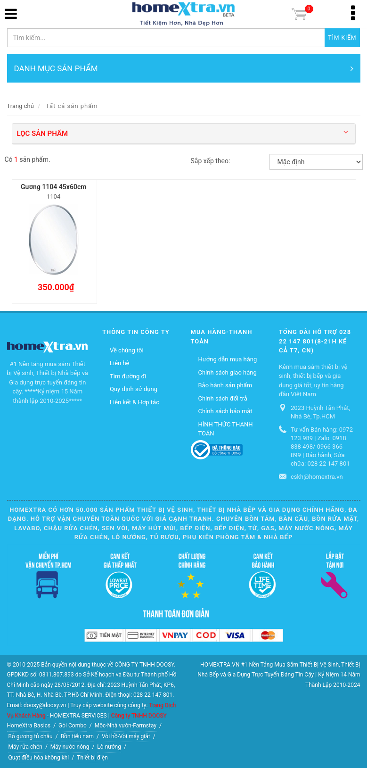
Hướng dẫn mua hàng (227, 359)
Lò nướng (109, 746)
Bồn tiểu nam (77, 736)
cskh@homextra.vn (317, 476)
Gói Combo (72, 725)
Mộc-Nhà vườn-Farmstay (125, 725)
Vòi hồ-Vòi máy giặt (126, 736)
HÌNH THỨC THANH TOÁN (225, 429)
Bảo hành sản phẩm (225, 385)
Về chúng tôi (127, 350)
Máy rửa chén (25, 746)
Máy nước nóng (70, 746)
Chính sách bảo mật (225, 411)
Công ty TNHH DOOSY (139, 715)
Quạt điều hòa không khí (38, 757)
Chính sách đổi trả (222, 398)
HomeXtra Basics (29, 725)
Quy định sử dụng (133, 388)
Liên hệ (120, 363)
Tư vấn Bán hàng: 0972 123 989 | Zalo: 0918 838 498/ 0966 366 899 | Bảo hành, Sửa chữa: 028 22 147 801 (322, 446)
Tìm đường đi (128, 376)
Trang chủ (20, 105)
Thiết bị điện (92, 757)
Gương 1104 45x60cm (53, 187)
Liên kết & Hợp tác (134, 402)
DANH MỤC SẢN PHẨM (183, 68)
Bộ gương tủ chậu (30, 736)
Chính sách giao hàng (227, 372)
